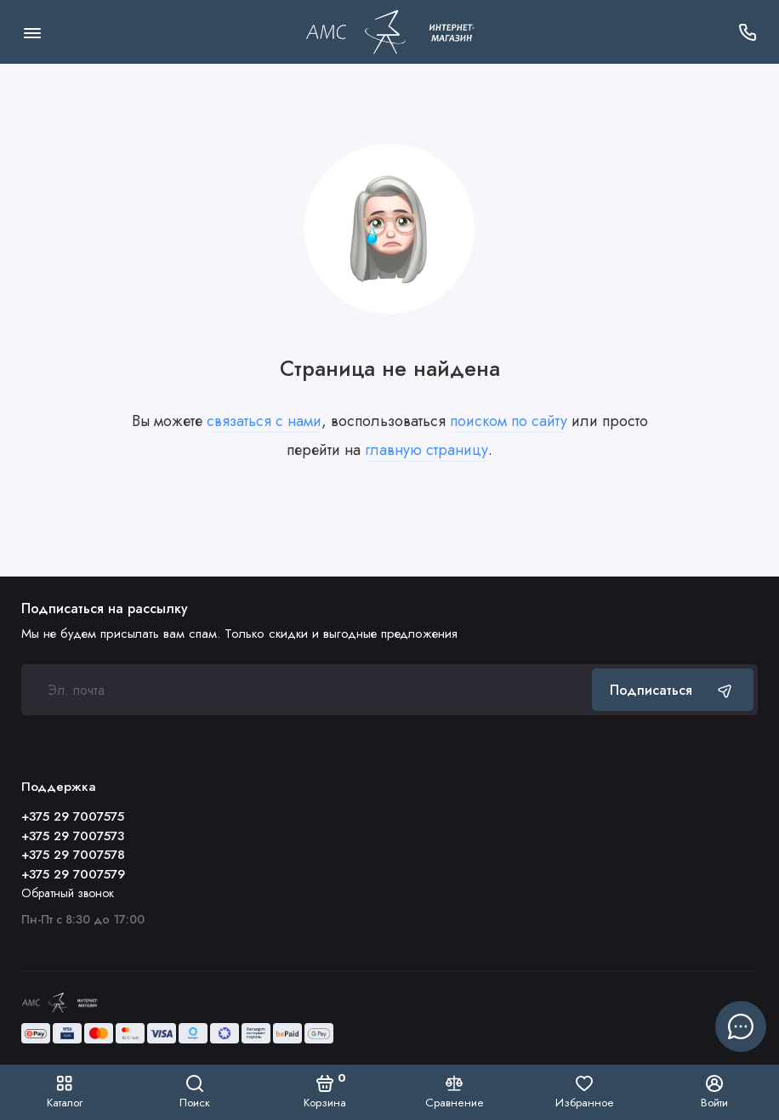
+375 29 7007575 (72, 816)
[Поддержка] (747, 32)
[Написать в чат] (740, 1026)
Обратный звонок (67, 892)
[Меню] (32, 32)
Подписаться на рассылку (104, 609)
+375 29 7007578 (73, 854)
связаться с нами (264, 421)
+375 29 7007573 (72, 836)
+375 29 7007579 (73, 874)
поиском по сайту (508, 421)
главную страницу (426, 450)
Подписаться (673, 690)
